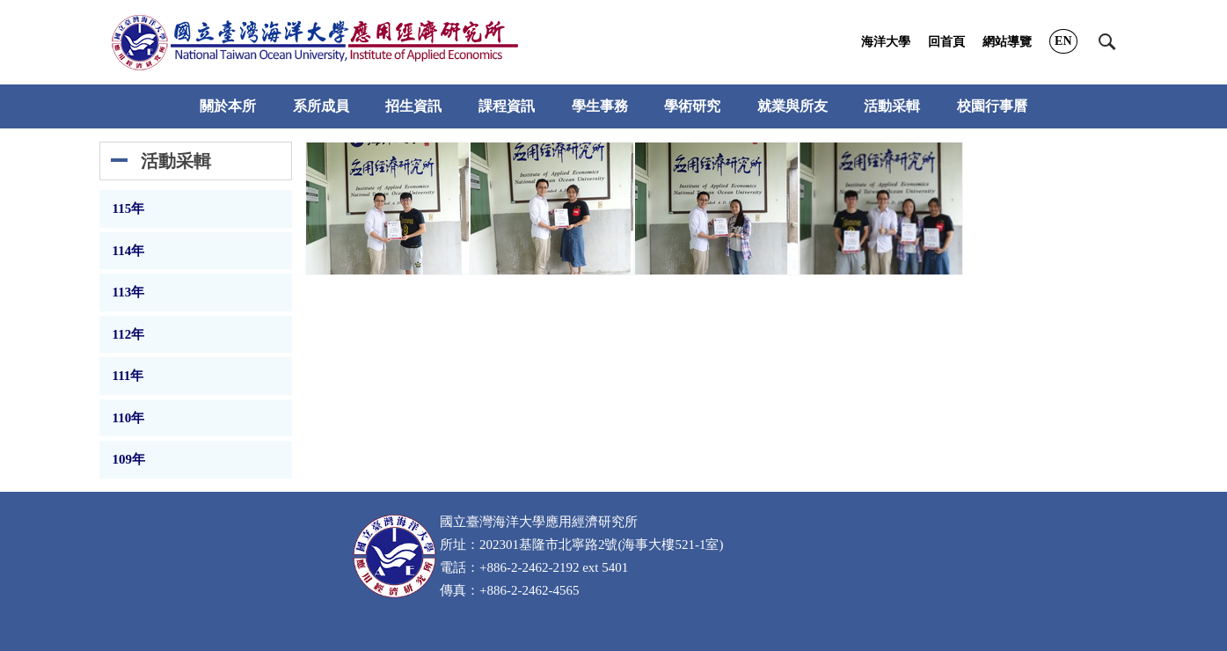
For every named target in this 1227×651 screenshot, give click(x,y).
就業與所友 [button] (792, 106)
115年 (129, 208)
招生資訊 (413, 106)
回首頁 (946, 41)
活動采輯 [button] (892, 106)
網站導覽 (1007, 41)
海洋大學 (885, 41)
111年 (128, 376)
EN (1063, 41)
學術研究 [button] (692, 106)
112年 (129, 334)
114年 (129, 251)
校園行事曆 (992, 106)
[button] (1107, 42)
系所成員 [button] (321, 106)
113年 (129, 292)
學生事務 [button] (600, 106)
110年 (129, 418)
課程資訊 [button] (506, 106)
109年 (129, 459)
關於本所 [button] (228, 106)
